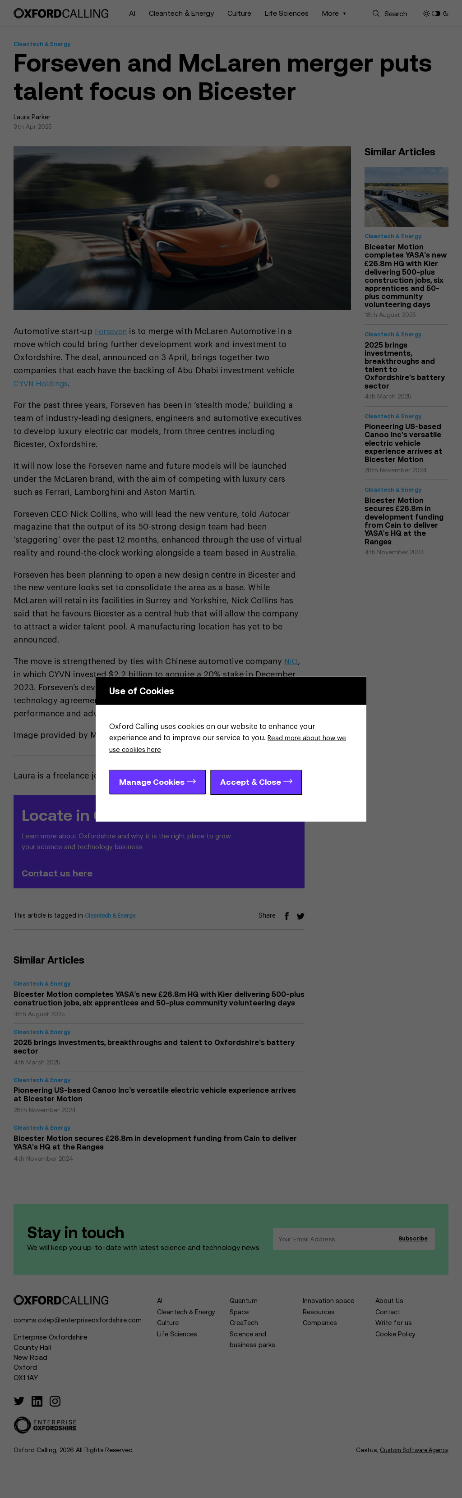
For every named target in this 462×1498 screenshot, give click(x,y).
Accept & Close (250, 782)
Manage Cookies (152, 782)
